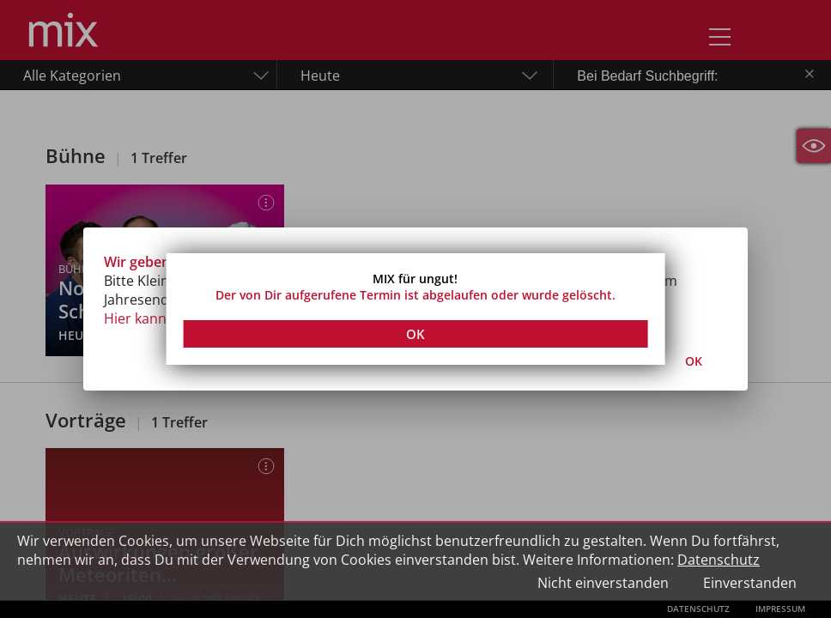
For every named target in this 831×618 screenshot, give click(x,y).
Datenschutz (718, 559)
